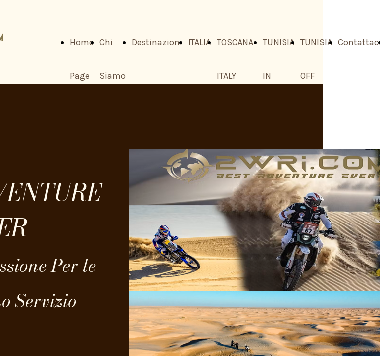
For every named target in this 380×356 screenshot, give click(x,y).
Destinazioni (157, 42)
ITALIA (199, 42)
